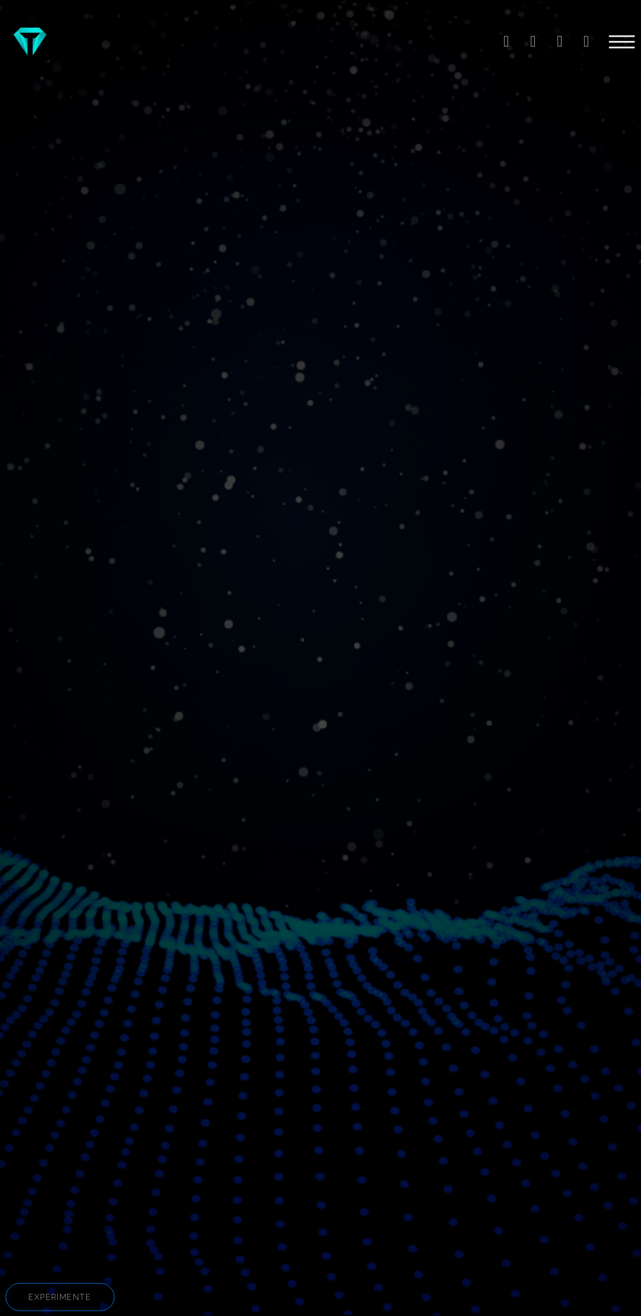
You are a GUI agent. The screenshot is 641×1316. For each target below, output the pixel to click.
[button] (60, 1300)
